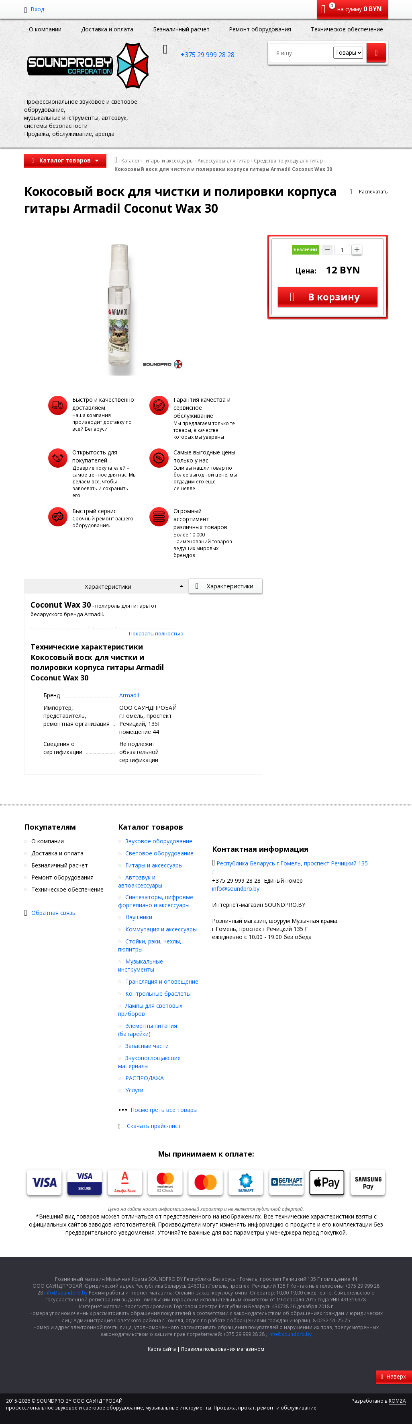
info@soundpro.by (235, 888)
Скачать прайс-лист (154, 1126)
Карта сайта (162, 1349)
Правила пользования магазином (222, 1349)
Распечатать (373, 191)
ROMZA (397, 1400)
